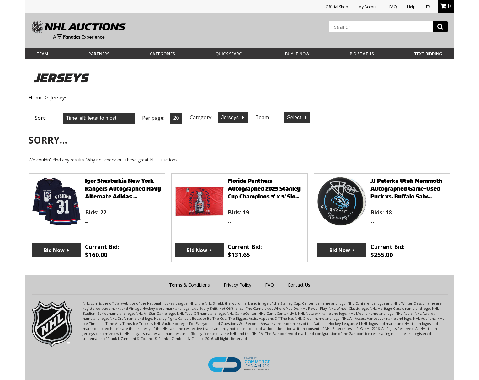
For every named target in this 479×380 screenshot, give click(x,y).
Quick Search (230, 53)
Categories (162, 53)
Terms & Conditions (189, 285)
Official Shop (337, 6)
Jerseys (230, 117)
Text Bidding (428, 53)
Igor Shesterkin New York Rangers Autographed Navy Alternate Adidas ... (123, 188)
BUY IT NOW (297, 53)
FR (428, 6)
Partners (98, 53)
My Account (369, 6)
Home (36, 97)
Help (411, 6)
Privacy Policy (237, 285)
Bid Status (362, 53)
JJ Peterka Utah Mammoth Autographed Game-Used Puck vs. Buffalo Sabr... (406, 188)
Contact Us (299, 285)
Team (42, 53)
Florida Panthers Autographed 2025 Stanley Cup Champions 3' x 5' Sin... (264, 188)
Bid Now (54, 250)
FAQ (393, 6)
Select (294, 117)
